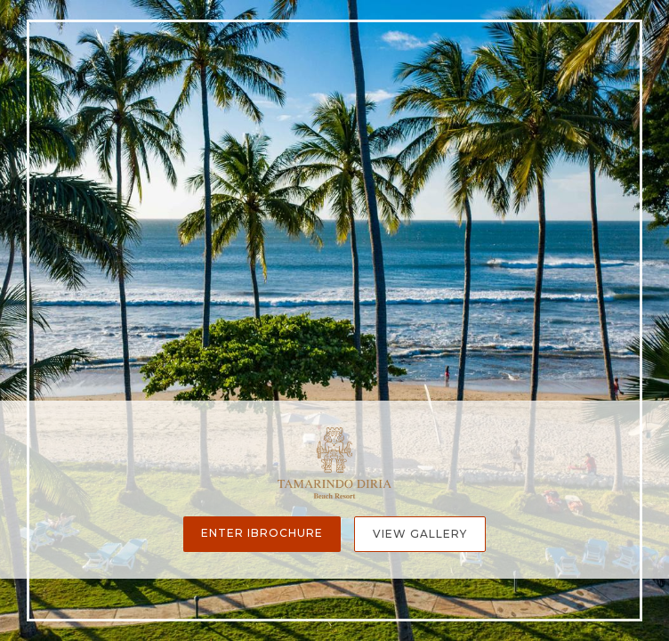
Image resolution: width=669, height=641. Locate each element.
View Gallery (420, 533)
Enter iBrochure (262, 533)
